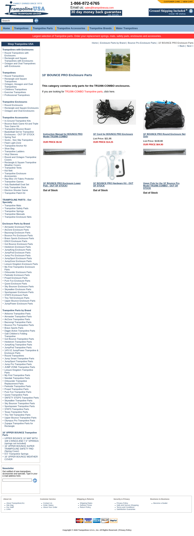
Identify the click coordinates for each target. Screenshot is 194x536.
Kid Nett (8, 170)
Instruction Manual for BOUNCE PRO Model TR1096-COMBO (63, 135)
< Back (181, 46)
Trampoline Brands (100, 28)
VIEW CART (188, 2)
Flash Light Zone (12, 143)
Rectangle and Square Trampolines (15, 80)
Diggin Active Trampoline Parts (19, 331)
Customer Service (48, 499)
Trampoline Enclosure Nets (17, 217)
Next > (190, 46)
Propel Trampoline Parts (16, 389)
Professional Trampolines (17, 95)
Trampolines (21, 28)
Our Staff (10, 507)
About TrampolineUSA (15, 503)
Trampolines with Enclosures (17, 49)
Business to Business (159, 499)
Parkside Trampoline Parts (17, 386)
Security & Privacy (122, 499)
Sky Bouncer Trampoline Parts (19, 403)
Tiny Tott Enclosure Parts (16, 298)
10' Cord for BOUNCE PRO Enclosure (113, 134)
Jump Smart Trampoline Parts (19, 358)
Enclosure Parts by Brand (16, 223)
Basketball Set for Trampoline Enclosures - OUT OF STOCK (19, 133)
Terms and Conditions (125, 507)
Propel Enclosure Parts (16, 278)
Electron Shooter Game (16, 190)
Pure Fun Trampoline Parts (17, 392)
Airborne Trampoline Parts (17, 313)
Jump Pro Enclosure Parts (17, 255)
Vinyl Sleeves (11, 154)
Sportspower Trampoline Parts (19, 406)
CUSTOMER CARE (172, 2)
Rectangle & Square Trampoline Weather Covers (20, 163)
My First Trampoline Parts (17, 375)
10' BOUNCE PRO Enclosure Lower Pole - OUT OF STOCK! (62, 184)
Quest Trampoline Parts (16, 395)
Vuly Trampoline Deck (15, 187)
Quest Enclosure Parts (15, 283)
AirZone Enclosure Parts (16, 230)
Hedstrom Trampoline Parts (18, 342)
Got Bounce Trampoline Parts (19, 339)
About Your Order (50, 507)
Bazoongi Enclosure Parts (17, 232)
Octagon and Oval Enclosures (19, 111)
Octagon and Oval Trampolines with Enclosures (20, 64)
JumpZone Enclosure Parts (18, 261)
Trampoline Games (13, 181)
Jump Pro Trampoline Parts (18, 364)
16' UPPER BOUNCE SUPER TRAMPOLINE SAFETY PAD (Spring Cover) (19, 448)
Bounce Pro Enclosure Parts (18, 235)
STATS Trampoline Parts (16, 409)
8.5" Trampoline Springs (16, 454)
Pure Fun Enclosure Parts (17, 281)
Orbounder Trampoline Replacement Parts (15, 382)
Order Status (48, 505)
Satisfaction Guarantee (126, 509)
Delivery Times (86, 505)
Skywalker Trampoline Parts (18, 400)
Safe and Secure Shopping (128, 505)
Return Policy (85, 507)
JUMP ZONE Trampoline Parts (19, 367)
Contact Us (47, 503)
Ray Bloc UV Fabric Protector (19, 179)
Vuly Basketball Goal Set (16, 184)
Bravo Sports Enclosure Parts (19, 238)
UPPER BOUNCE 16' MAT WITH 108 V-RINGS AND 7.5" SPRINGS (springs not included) (21, 441)
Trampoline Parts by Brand (16, 310)
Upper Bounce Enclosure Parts (19, 301)
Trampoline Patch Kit (14, 193)
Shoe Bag (9, 148)
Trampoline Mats (12, 205)
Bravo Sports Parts (13, 328)
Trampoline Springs (14, 211)
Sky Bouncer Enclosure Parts (19, 286)
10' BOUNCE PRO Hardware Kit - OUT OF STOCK (113, 184)
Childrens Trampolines (15, 89)
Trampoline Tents (13, 167)
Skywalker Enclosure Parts (17, 289)
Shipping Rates (86, 503)
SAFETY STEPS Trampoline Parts (21, 397)
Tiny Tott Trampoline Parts (17, 415)
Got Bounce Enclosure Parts (18, 244)
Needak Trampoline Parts (17, 378)
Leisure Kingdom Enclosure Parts (21, 264)
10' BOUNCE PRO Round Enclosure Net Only (164, 135)
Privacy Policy (122, 503)
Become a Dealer (160, 503)
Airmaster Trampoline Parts (18, 316)
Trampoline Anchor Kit (15, 145)
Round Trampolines (14, 76)
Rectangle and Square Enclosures (21, 108)
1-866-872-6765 (84, 3)
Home (6, 28)
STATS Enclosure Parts (16, 295)
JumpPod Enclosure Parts (17, 252)
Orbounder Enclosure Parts (18, 272)
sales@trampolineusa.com (99, 7)
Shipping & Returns (85, 499)
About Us (7, 499)
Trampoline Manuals (14, 214)
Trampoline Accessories (71, 28)
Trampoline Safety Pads (16, 208)
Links (8, 509)
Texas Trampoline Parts (16, 412)
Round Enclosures (13, 105)
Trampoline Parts (43, 28)
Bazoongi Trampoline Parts (17, 322)
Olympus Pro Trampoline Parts (19, 420)
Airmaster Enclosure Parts (17, 227)
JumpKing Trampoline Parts (18, 344)
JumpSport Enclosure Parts (18, 258)
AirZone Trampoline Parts (17, 319)
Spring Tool (10, 137)
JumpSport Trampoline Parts (18, 361)
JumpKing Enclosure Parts (17, 250)
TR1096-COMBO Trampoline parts (84, 91)
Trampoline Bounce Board (17, 129)
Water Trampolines (127, 28)
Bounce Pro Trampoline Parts (19, 325)
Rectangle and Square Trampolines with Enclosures (18, 59)
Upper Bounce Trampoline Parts (20, 417)
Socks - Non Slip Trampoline (18, 140)
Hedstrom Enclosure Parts (17, 247)
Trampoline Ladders (14, 151)
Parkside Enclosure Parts (17, 275)
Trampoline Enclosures (14, 102)
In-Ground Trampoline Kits (17, 121)
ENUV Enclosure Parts (15, 241)
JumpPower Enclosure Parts (18, 303)
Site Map (10, 505)
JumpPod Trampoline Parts (18, 347)
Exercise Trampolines (15, 92)
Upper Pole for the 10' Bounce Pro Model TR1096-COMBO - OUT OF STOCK (161, 185)
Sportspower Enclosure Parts (18, 292)
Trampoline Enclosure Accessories (15, 174)
